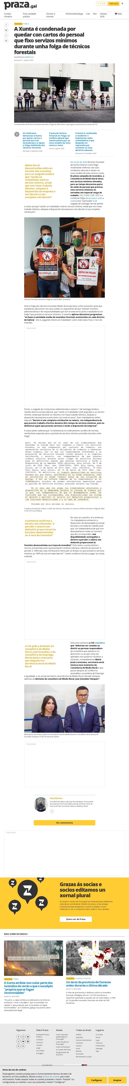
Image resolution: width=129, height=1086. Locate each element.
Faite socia (114, 3)
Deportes (79, 1037)
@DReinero (29, 57)
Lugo (97, 1040)
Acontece (79, 978)
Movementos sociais (84, 1056)
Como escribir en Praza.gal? (62, 1043)
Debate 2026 (103, 15)
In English (39, 1053)
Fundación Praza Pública (42, 1035)
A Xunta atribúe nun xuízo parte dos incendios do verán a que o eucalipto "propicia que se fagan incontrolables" (28, 988)
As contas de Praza (63, 1049)
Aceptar (117, 1080)
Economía (79, 1054)
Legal (38, 1048)
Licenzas (39, 1042)
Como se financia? (63, 1047)
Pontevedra (100, 1046)
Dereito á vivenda (50, 15)
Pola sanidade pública (29, 15)
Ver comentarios (64, 822)
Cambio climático (8, 15)
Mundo (78, 1051)
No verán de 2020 (78, 162)
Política (26, 24)
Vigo (97, 1051)
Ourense (87, 978)
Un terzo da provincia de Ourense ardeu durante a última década (88, 983)
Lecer (78, 1048)
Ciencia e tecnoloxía (83, 1040)
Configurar (96, 1080)
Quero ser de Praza (75, 919)
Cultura (79, 1046)
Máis (119, 13)
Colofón (39, 1045)
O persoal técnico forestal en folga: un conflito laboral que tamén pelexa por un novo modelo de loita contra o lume (59, 139)
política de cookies (51, 1076)
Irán (88, 13)
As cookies (40, 1050)
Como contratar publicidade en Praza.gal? (62, 1036)
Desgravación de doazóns (62, 1053)
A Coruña (99, 1034)
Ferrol (98, 1037)
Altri (95, 13)
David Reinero (19, 57)
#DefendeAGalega (74, 13)
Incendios (18, 24)
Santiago (99, 1048)
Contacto (39, 1039)
